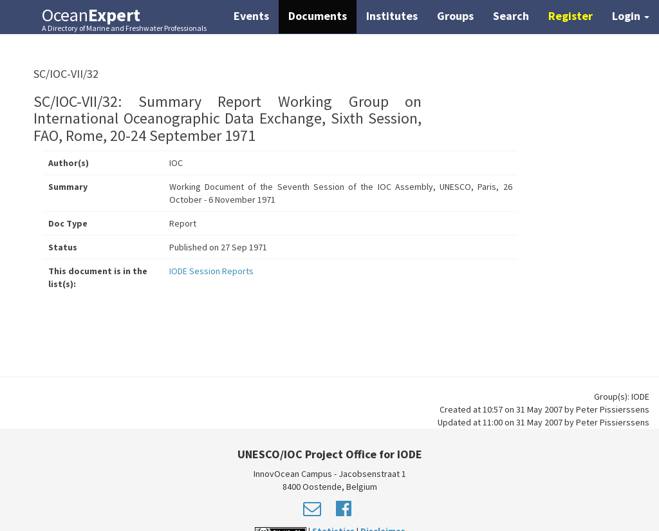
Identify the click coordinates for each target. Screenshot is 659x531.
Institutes (392, 15)
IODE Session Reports (211, 271)
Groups (455, 15)
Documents (317, 15)
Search (511, 15)
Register (570, 15)
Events (251, 15)
